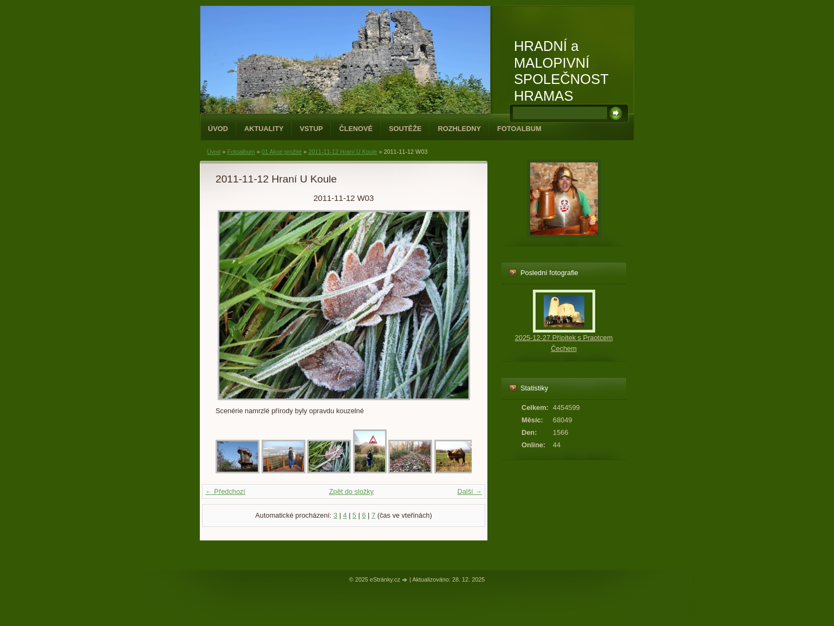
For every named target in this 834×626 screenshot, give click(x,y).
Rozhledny (459, 129)
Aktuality (264, 129)
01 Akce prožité (282, 151)
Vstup (311, 129)
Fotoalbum (519, 129)
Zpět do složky (351, 491)
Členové (356, 129)
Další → (469, 491)
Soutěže (405, 129)
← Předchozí (225, 491)
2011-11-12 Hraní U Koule (342, 151)
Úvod (218, 129)
